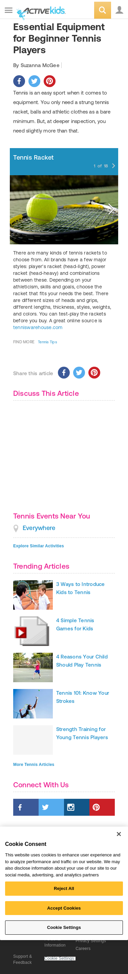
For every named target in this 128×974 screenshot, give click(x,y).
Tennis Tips (47, 342)
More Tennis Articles (34, 764)
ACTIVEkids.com (40, 10)
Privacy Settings (91, 940)
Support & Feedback (22, 959)
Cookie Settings (59, 958)
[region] (64, 883)
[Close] (118, 834)
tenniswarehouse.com (38, 327)
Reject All (64, 888)
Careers (83, 948)
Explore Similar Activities (38, 546)
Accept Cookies (64, 908)
